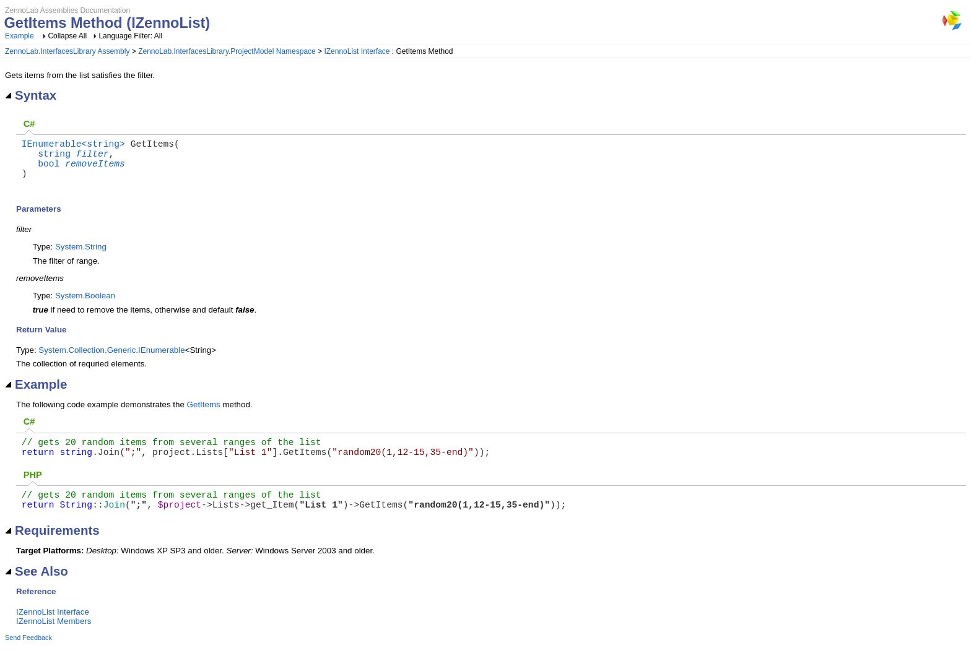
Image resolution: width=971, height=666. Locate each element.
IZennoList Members (53, 641)
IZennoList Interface (357, 51)
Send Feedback (28, 657)
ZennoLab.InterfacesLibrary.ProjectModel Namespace (227, 51)
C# (29, 124)
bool (48, 170)
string (54, 158)
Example (19, 36)
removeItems (95, 170)
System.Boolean (85, 305)
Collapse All (67, 36)
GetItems (203, 414)
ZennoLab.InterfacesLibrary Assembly (67, 51)
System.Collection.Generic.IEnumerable (111, 360)
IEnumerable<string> (73, 145)
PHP (33, 490)
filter (92, 158)
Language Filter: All (130, 36)
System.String (81, 256)
